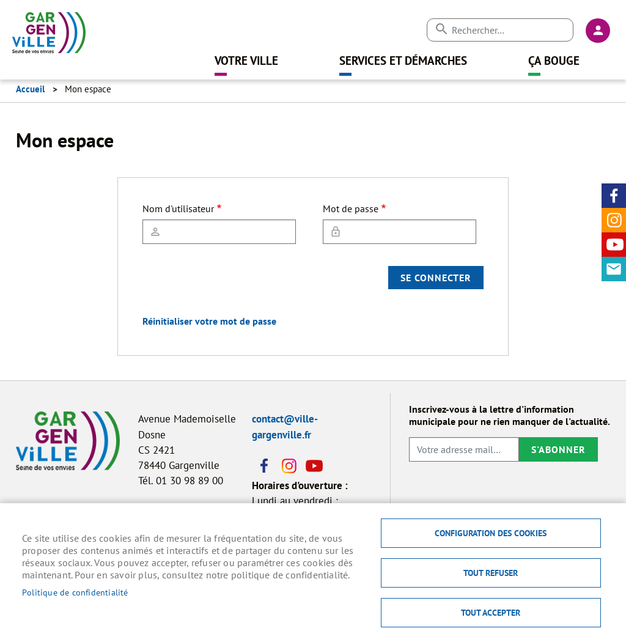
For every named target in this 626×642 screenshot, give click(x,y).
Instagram (614, 220)
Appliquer (441, 29)
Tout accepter (490, 612)
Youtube (614, 244)
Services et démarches (403, 60)
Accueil (30, 89)
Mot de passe (350, 208)
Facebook (614, 195)
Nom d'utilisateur (178, 208)
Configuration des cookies (491, 533)
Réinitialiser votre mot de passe (209, 321)
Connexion (598, 30)
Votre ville (246, 60)
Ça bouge (554, 60)
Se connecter (435, 277)
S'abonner (558, 449)
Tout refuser (490, 572)
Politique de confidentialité (75, 592)
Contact (614, 269)
